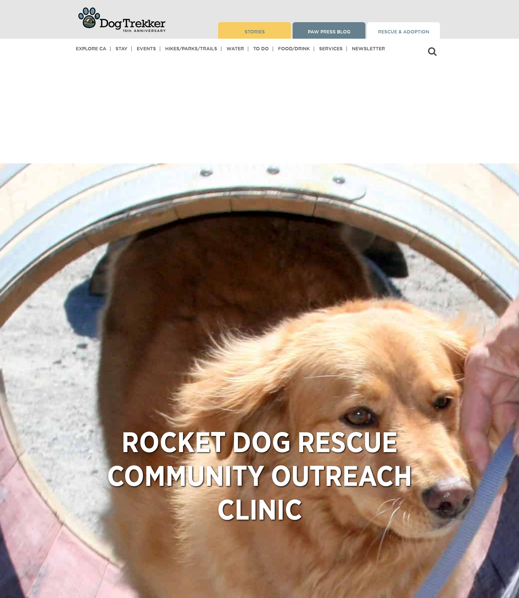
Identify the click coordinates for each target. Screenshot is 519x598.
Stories (255, 31)
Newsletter (368, 48)
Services (331, 48)
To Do (261, 48)
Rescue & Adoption (403, 31)
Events (146, 48)
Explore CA (91, 48)
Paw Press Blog (329, 31)
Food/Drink (294, 48)
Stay (121, 48)
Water (235, 48)
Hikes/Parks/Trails (191, 48)
